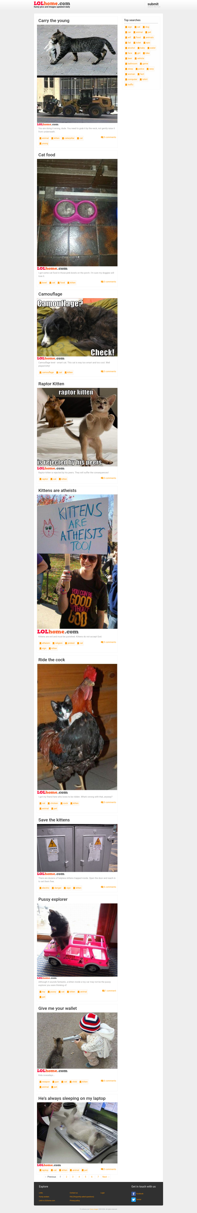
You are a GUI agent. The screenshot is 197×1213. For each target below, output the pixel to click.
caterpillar (68, 138)
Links (41, 1193)
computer (131, 79)
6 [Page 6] (91, 1177)
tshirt (143, 79)
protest (70, 643)
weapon (44, 1081)
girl (137, 53)
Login (103, 1193)
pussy (52, 991)
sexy (150, 69)
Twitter (136, 1199)
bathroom (131, 63)
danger (56, 888)
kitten (55, 138)
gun (55, 1081)
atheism (44, 643)
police (140, 69)
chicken (53, 803)
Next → (106, 1177)
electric (44, 888)
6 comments (108, 887)
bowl (43, 282)
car (128, 32)
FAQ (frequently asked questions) (82, 1197)
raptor (43, 479)
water (151, 48)
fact (140, 74)
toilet (137, 42)
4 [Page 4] (79, 1177)
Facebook (137, 1194)
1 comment (109, 990)
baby (141, 48)
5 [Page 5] (85, 1177)
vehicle (139, 58)
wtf (128, 37)
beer (128, 58)
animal (44, 138)
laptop (43, 1170)
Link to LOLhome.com (47, 1201)
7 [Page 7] (98, 1177)
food (61, 282)
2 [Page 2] (66, 1177)
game (144, 63)
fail (128, 42)
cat (80, 138)
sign (42, 648)
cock (64, 803)
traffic (129, 84)
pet (54, 808)
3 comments (108, 642)
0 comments (108, 137)
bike (146, 53)
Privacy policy (75, 1201)
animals (148, 37)
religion (57, 643)
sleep (129, 69)
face (128, 53)
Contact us (74, 1193)
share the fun (154, 5)
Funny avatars (44, 1197)
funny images (94, 1209)
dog (146, 27)
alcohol (130, 48)
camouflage (46, 372)
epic (146, 42)
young (43, 143)
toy (42, 991)
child (73, 1081)
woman (130, 74)
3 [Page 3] (72, 1177)
